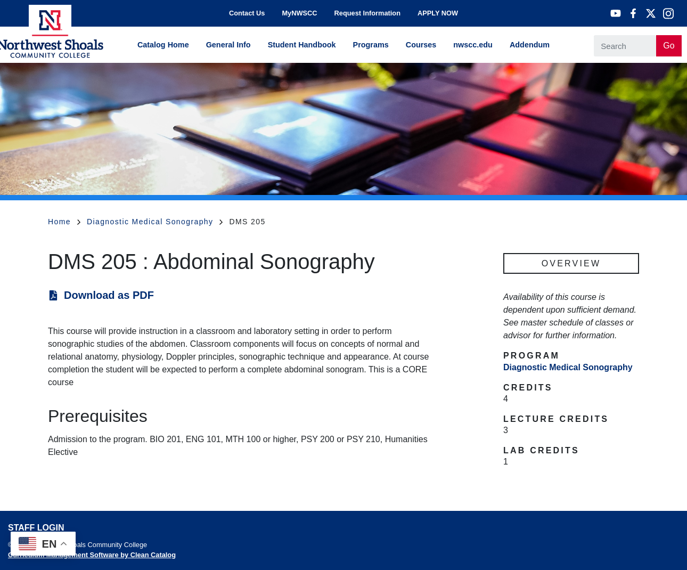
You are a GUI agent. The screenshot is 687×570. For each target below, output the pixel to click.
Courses (421, 44)
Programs (371, 44)
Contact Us (247, 13)
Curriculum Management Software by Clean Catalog (92, 555)
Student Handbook (302, 44)
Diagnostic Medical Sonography (155, 221)
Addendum (530, 44)
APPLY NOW (438, 13)
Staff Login (36, 527)
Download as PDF (109, 295)
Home (64, 221)
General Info (228, 44)
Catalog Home (163, 44)
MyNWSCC (299, 13)
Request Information (367, 13)
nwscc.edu (473, 44)
